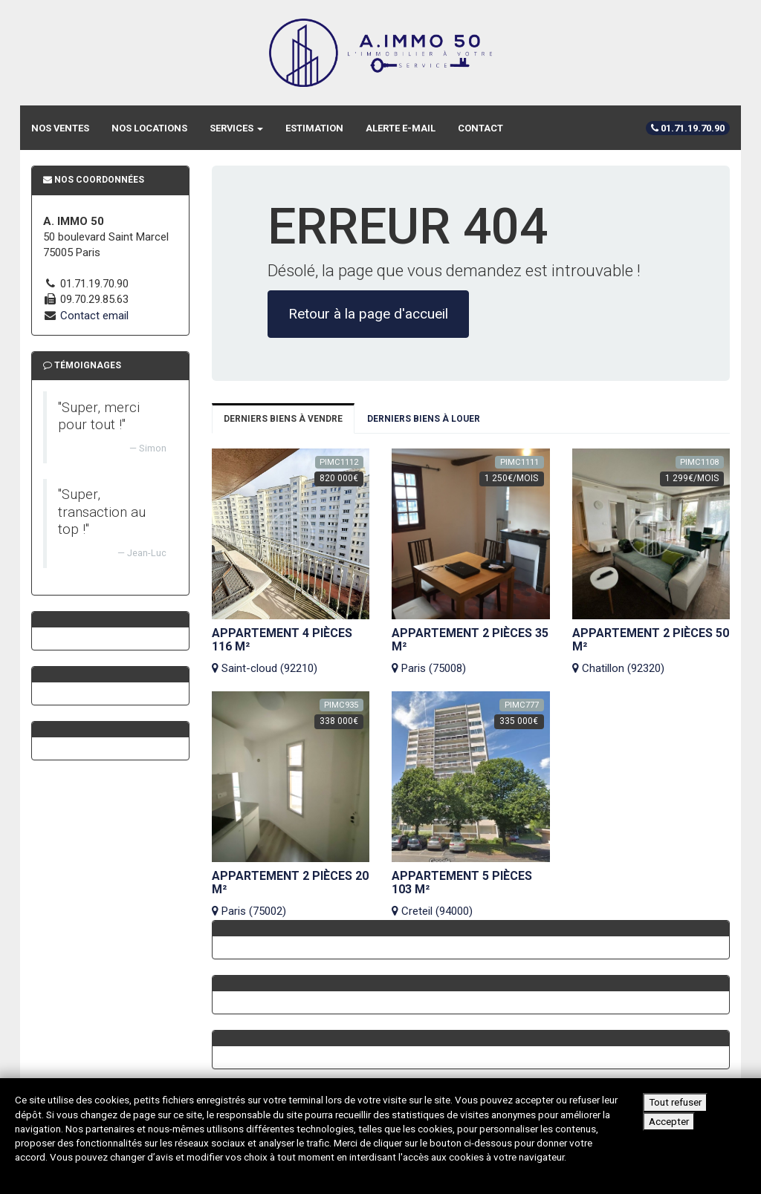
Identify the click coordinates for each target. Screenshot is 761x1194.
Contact (480, 128)
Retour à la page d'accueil (368, 313)
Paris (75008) (471, 651)
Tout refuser (675, 1102)
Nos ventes (60, 128)
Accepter (669, 1121)
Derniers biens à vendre (283, 419)
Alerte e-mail (400, 128)
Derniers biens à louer (423, 419)
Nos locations (149, 128)
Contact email (94, 315)
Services (236, 128)
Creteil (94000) (471, 894)
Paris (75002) (291, 894)
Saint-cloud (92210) (291, 651)
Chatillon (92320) (651, 651)
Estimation (314, 128)
